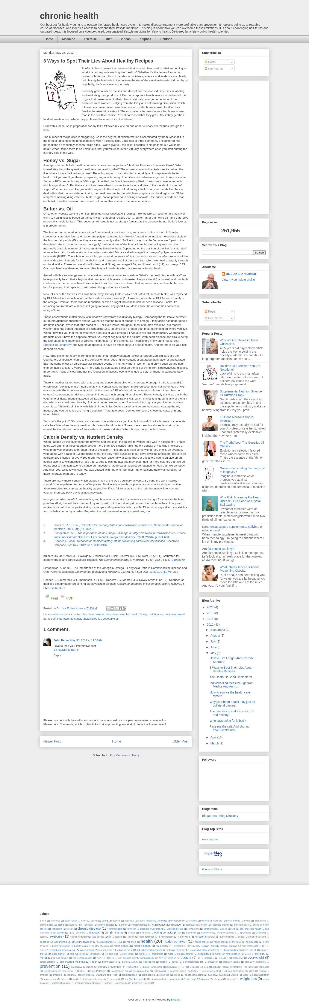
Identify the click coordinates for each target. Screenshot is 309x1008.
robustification (51, 971)
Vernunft (191, 979)
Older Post (180, 741)
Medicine (68, 39)
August (215, 635)
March (215, 743)
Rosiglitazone (117, 971)
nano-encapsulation (82, 958)
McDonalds (157, 954)
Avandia (193, 921)
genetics (44, 941)
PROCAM (131, 967)
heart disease (142, 945)
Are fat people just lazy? (218, 548)
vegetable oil (110, 618)
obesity (185, 957)
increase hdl (105, 949)
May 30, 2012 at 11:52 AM (86, 640)
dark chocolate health (250, 929)
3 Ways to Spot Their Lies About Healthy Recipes (231, 669)
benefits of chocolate (211, 921)
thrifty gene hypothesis (94, 979)
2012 (210, 624)
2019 (210, 613)
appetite (116, 921)
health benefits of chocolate (227, 942)
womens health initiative (128, 983)
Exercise (90, 39)
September (218, 629)
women (108, 983)
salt (130, 971)
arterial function (146, 921)
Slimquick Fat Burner (67, 649)
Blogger (175, 999)
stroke (176, 974)
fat (127, 614)
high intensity (193, 946)
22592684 (58, 587)
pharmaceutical (109, 962)
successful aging (194, 974)
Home (49, 39)
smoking (57, 974)
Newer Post (52, 741)
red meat (204, 967)
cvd (233, 928)
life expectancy (56, 953)
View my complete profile (238, 279)
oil (162, 614)
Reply (57, 655)
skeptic (262, 971)
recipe (52, 618)
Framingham (166, 936)
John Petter (61, 640)
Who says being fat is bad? (228, 720)
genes (241, 937)
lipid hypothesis (77, 954)
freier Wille (184, 936)
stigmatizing (148, 974)
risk (224, 966)
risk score (264, 966)
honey (143, 614)
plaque (163, 962)
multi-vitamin (62, 958)
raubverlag (171, 967)
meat (170, 954)
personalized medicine (72, 961)
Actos (84, 921)
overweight (256, 957)
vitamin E (231, 979)
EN (179, 933)
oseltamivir (238, 958)
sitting (251, 971)
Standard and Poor (106, 974)
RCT (183, 967)
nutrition (154, 614)
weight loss (248, 979)
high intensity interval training (220, 945)
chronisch (131, 929)
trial (126, 979)
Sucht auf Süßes (228, 974)
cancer (123, 924)
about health (71, 921)
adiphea (145, 39)
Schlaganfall (160, 971)
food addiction (146, 936)
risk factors (249, 967)
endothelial (191, 933)
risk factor (235, 967)
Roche (80, 971)
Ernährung (260, 933)
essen (43, 937)
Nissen (110, 958)
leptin (263, 950)
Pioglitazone (149, 962)
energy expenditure (226, 933)
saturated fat (65, 618)
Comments (214, 68)
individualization (124, 950)
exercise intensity (79, 937)
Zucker (147, 983)
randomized (156, 967)
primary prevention (109, 966)
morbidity (260, 953)
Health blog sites (210, 839)
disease (131, 933)
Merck (247, 954)
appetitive (129, 921)
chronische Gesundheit (151, 929)
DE (70, 933)
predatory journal (231, 962)
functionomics (227, 937)
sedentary (193, 971)
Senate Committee (234, 971)
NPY (161, 958)
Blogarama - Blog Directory (220, 815)
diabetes (94, 932)
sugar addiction (260, 974)
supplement (50, 979)
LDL (254, 950)
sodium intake (85, 975)
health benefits (202, 942)
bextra (247, 921)
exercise (56, 936)
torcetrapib (115, 979)
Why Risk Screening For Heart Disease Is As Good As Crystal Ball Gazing (240, 501)
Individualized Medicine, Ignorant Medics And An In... (231, 684)
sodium (70, 975)
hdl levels (131, 942)
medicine (203, 953)
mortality (45, 957)
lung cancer (128, 954)
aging (105, 920)
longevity (95, 953)
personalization (47, 962)
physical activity (130, 962)
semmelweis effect (211, 971)
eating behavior (163, 932)
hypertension (86, 949)
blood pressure (66, 924)
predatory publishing (255, 962)
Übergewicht (139, 979)
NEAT (100, 958)
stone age (164, 975)
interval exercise (176, 949)
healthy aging (81, 946)
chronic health (69, 16)
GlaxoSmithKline (105, 942)
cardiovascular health (196, 925)
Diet (108, 39)
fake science (98, 937)
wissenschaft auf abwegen (88, 983)
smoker (44, 974)
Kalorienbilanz (231, 950)
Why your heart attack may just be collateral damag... (232, 703)
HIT (264, 946)
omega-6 (223, 958)
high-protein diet (250, 946)
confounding (193, 929)
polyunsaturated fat (193, 962)
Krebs (245, 950)
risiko (215, 967)
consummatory (211, 929)
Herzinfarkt (177, 946)
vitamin (205, 979)
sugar (77, 618)
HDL (120, 942)
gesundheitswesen (81, 941)
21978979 (178, 559)
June (214, 647)
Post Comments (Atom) (124, 755)
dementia (80, 933)
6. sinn (43, 921)
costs (224, 929)
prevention (50, 966)
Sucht (211, 974)
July (213, 641)
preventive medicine (82, 966)
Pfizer (93, 961)
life (41, 953)
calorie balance (105, 924)
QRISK (143, 967)
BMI (81, 925)
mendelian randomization (227, 954)
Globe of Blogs (212, 869)
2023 (210, 607)
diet (107, 932)
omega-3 (209, 957)
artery (161, 921)
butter (76, 614)
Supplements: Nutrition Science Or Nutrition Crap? (241, 393)
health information (61, 946)
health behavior (175, 941)
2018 (210, 618)
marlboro (143, 954)
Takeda (64, 979)
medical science (185, 954)
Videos (126, 39)
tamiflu (76, 979)
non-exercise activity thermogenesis (136, 958)
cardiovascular (139, 924)
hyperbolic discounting (62, 949)
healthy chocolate (101, 946)
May (213, 653)
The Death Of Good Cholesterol (231, 677)
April (213, 737)
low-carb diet (111, 954)
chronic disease (89, 928)
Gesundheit (60, 941)
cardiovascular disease (166, 924)
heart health (162, 946)
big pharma (260, 921)
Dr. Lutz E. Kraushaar (70, 608)
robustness (67, 971)
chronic (70, 929)
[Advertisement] (234, 146)
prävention (213, 962)
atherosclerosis (62, 614)
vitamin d (218, 979)
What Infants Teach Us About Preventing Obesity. (239, 569)
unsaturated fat (92, 618)
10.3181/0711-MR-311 (163, 571)
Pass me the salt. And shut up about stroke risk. (229, 728)
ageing (94, 921)
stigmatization (129, 974)
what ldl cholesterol (61, 983)
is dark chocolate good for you (205, 950)
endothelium (206, 933)
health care (252, 941)
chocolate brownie (93, 614)
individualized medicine (149, 949)
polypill (175, 962)
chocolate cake (115, 614)
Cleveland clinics (175, 929)
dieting (118, 932)
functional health (205, 936)
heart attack (121, 945)
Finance (131, 937)
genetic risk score (257, 937)
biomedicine (46, 924)
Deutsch (166, 39)
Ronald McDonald (97, 971)
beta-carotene (233, 921)
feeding (119, 937)
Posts (210, 62)
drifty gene (144, 933)
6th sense (56, 921)
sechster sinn (176, 971)
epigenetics (245, 933)
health (134, 614)
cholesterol (57, 929)
